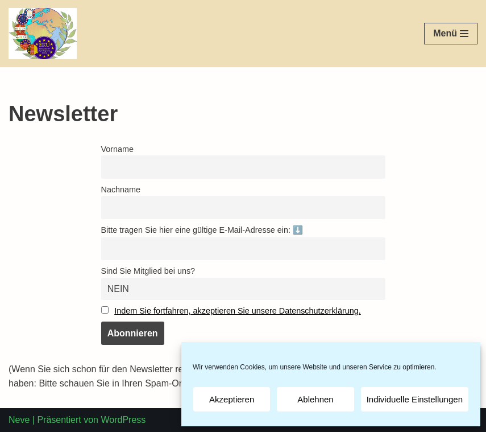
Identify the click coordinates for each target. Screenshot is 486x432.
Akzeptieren (231, 399)
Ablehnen (315, 399)
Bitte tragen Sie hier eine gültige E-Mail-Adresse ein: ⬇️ (202, 229)
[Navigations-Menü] (450, 33)
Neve (19, 420)
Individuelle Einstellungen (415, 399)
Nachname (121, 189)
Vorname (117, 149)
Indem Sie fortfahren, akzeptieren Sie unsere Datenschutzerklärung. (237, 310)
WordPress (123, 420)
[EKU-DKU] (43, 33)
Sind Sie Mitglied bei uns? (148, 270)
